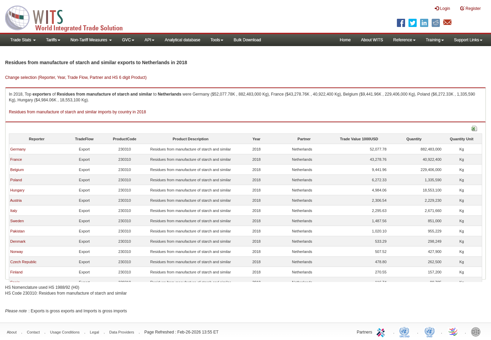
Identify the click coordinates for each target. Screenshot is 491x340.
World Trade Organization (453, 331)
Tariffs (53, 40)
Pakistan (17, 231)
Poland (16, 180)
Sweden (17, 221)
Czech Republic (23, 262)
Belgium (17, 170)
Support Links (468, 40)
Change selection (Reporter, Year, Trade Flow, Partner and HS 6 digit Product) (76, 77)
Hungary (17, 190)
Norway (16, 252)
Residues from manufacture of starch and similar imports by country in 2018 (77, 112)
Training (435, 40)
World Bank (477, 331)
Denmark (18, 241)
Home (345, 40)
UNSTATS (429, 331)
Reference (404, 40)
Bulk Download (247, 40)
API (149, 40)
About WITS (372, 40)
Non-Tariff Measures (91, 40)
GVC (128, 40)
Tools (216, 40)
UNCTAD (406, 331)
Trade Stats (23, 40)
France (16, 159)
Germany (18, 149)
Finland (16, 272)
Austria (15, 200)
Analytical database (182, 40)
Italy (13, 211)
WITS (68, 17)
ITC (382, 331)
